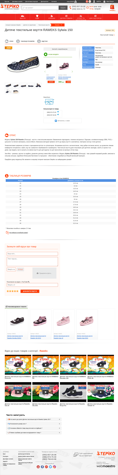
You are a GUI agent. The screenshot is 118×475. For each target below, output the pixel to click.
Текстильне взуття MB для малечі (28, 466)
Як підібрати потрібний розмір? (18, 232)
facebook (47, 466)
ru (90, 1)
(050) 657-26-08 (51, 115)
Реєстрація (110, 1)
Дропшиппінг (44, 1)
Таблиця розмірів (27, 41)
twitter (55, 466)
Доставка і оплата (17, 1)
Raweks (58, 25)
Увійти (98, 1)
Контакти (54, 1)
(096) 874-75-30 (51, 112)
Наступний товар (106, 35)
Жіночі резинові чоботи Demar (27, 462)
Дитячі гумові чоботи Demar (27, 458)
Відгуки (44, 41)
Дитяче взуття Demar (27, 455)
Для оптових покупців (31, 1)
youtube (43, 466)
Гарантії (5, 461)
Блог (4, 454)
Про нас (7, 1)
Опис (11, 41)
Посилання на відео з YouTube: (18, 282)
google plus (51, 466)
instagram (59, 466)
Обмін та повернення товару (9, 464)
